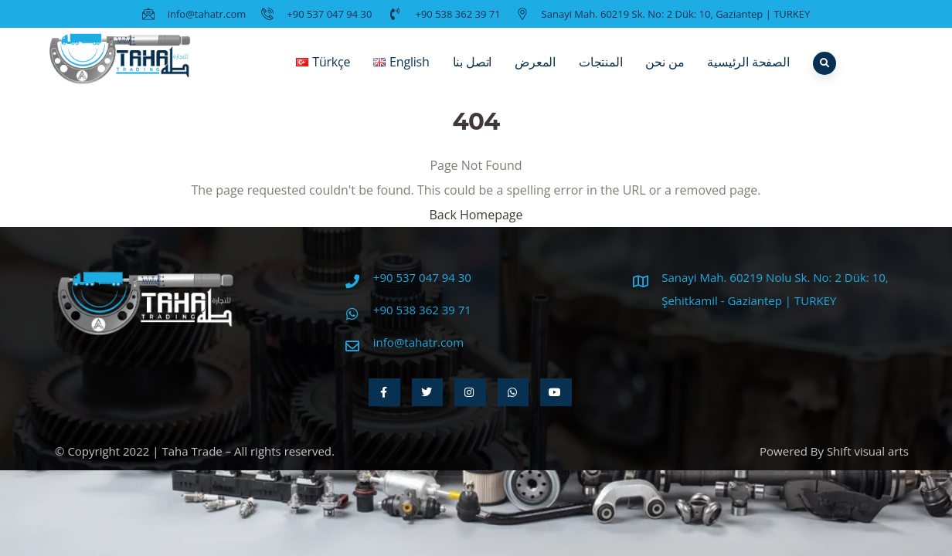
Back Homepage (475, 214)
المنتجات (600, 73)
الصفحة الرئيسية (748, 73)
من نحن (664, 73)
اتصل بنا (472, 73)
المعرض (535, 73)
